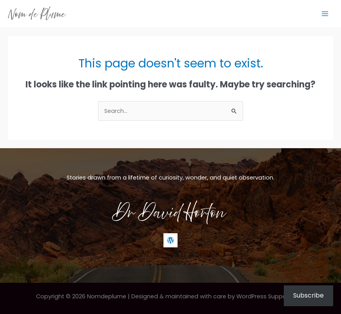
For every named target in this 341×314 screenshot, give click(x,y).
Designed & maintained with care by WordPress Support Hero (218, 296)
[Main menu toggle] (325, 13)
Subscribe (308, 295)
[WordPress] (170, 240)
